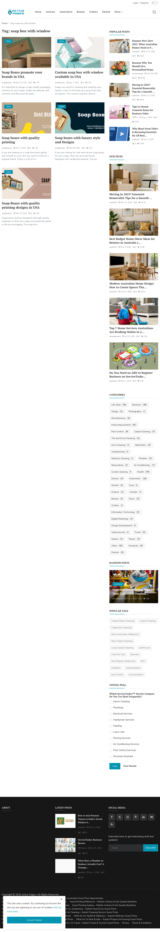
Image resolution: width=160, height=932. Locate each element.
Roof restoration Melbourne (125, 634)
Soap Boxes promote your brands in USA (22, 74)
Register (145, 2)
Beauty (81, 11)
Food (133, 485)
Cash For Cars (118, 654)
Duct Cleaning (120, 445)
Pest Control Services (124, 750)
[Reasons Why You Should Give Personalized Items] (119, 68)
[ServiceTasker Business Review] (65, 845)
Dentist (106, 11)
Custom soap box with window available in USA (75, 74)
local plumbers (136, 674)
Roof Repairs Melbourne (123, 661)
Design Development (123, 525)
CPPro (135, 117)
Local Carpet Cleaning (122, 647)
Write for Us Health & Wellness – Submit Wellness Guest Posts (105, 915)
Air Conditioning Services (126, 744)
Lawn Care (119, 731)
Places (135, 538)
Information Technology (125, 512)
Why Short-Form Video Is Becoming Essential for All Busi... (145, 132)
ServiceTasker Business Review (90, 841)
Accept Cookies (34, 920)
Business (139, 404)
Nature (117, 538)
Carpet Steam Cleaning (122, 620)
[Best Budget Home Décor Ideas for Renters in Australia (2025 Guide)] (133, 222)
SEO (143, 661)
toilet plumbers (133, 667)
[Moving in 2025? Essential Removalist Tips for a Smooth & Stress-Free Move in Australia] (119, 90)
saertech (136, 51)
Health (143, 471)
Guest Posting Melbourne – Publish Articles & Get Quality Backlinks (103, 901)
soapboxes (7, 82)
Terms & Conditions (141, 922)
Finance (117, 492)
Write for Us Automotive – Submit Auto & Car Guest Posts (87, 908)
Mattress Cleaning (122, 458)
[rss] (111, 824)
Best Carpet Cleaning (122, 641)
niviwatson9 (118, 598)
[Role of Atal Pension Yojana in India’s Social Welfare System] (65, 821)
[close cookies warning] (61, 899)
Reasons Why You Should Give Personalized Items (142, 66)
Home (38, 11)
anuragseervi (115, 336)
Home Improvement (124, 424)
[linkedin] (143, 817)
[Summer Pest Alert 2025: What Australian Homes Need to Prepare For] (119, 46)
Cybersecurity (120, 532)
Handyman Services (123, 719)
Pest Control (120, 431)
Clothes (93, 11)
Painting (117, 725)
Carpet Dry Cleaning (121, 627)
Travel (140, 532)
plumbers (116, 667)
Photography (137, 411)
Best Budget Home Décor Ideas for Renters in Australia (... (132, 240)
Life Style (119, 404)
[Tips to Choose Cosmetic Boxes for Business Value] (119, 112)
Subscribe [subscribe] (151, 847)
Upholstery (143, 445)
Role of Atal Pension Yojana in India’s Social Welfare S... (90, 819)
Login (135, 2)
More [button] (118, 11)
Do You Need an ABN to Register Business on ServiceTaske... (131, 374)
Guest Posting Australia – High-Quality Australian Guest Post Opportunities (65, 898)
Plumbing (118, 707)
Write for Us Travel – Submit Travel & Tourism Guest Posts (90, 922)
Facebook (136, 545)
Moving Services (121, 738)
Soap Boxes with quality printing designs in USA (21, 205)
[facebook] (111, 817)
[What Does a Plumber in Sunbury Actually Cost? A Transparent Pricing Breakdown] (65, 866)
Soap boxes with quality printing (21, 140)
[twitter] (119, 817)
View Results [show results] (129, 766)
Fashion (117, 552)
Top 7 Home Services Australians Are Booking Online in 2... (131, 330)
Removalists (120, 465)
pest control (117, 674)
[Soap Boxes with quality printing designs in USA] (26, 183)
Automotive (66, 11)
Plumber (145, 458)
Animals (50, 11)
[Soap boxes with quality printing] (26, 118)
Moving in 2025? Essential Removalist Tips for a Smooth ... (143, 88)
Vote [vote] (115, 766)
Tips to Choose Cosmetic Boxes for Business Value (142, 110)
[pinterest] (135, 817)
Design (117, 411)
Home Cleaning (121, 701)
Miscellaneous (121, 418)
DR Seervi (82, 848)
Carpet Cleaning (144, 431)
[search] (154, 12)
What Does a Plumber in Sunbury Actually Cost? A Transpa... (91, 864)
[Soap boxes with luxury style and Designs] (79, 118)
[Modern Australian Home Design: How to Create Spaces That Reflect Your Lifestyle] (133, 266)
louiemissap (137, 73)
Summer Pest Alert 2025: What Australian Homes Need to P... (144, 44)
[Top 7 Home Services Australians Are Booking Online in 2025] (133, 311)
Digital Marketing (122, 518)
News (134, 498)
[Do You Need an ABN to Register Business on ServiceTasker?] (133, 356)
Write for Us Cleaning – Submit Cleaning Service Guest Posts (88, 912)
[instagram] (127, 817)
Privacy (125, 922)
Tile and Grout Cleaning (125, 438)
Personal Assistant (123, 756)
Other (117, 545)
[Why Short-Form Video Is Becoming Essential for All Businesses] (119, 134)
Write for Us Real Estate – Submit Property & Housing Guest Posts (109, 919)
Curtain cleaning (121, 471)
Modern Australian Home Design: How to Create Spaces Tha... (131, 285)
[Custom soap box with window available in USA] (79, 52)
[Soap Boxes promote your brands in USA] (26, 52)
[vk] (151, 817)
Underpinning (120, 451)
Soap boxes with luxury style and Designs (78, 140)
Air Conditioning (144, 465)
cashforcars (144, 647)
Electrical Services (122, 713)
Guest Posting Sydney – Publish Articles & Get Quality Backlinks (104, 905)
